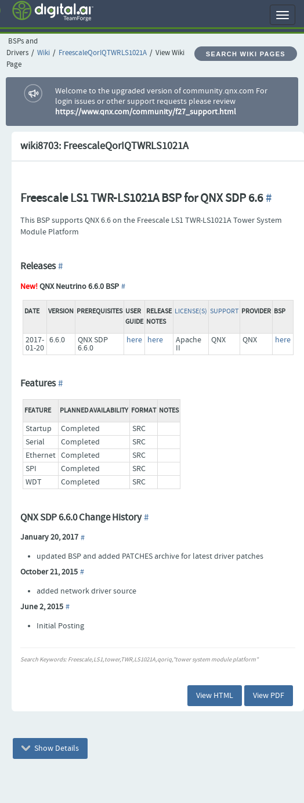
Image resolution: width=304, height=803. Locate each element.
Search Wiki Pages (245, 53)
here (134, 340)
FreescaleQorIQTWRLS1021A (103, 53)
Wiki (43, 53)
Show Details (50, 748)
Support (224, 311)
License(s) (191, 311)
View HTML (214, 695)
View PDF (268, 695)
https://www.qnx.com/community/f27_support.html (145, 112)
